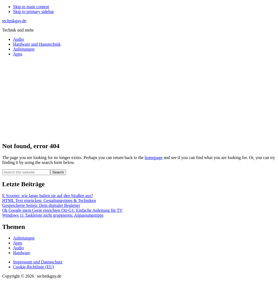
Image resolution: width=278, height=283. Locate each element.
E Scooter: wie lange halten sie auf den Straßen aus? (47, 195)
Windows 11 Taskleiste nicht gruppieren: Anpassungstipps (52, 215)
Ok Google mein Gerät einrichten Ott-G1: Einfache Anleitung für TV (62, 210)
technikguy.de (14, 20)
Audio (18, 247)
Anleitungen (23, 238)
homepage (154, 157)
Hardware (21, 252)
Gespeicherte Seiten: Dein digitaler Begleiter (41, 205)
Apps (17, 243)
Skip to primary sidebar (33, 11)
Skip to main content (31, 6)
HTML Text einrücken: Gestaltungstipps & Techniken (49, 200)
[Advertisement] (139, 99)
